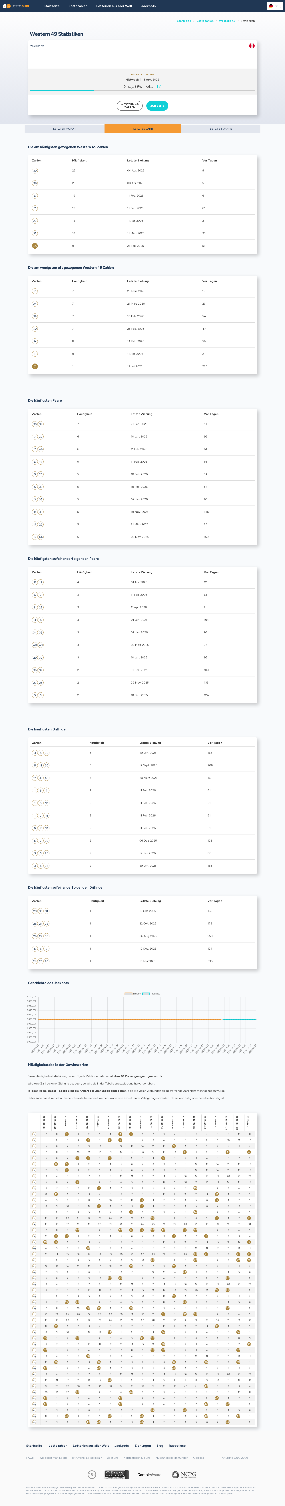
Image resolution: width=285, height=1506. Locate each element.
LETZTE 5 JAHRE (221, 128)
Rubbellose (177, 1446)
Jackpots (148, 6)
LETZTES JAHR (143, 128)
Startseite (184, 21)
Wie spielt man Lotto (53, 1457)
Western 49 (227, 21)
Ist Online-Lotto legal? (87, 1457)
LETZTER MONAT (64, 128)
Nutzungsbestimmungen (172, 1457)
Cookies (198, 1457)
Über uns (113, 1457)
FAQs (30, 1457)
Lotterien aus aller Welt (114, 6)
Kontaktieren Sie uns (137, 1457)
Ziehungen (143, 1446)
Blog (159, 1446)
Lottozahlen (205, 21)
